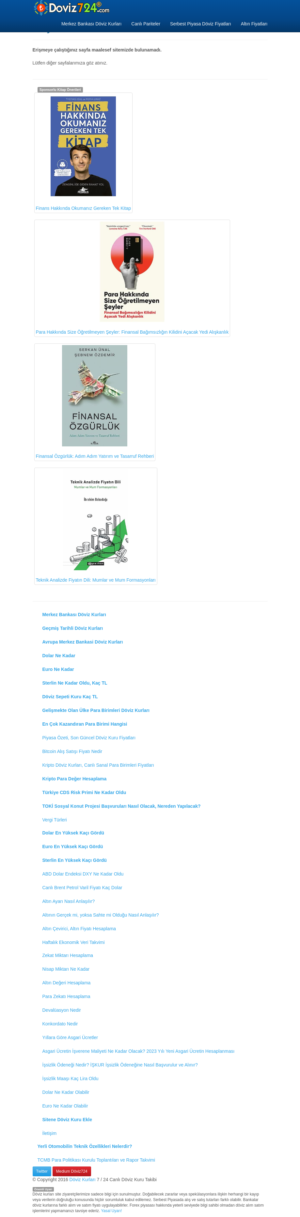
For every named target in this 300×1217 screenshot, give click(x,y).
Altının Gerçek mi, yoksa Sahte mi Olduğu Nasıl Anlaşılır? (100, 915)
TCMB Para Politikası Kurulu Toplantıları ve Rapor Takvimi (96, 1160)
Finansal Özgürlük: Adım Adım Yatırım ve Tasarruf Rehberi (95, 402)
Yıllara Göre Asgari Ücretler (70, 1037)
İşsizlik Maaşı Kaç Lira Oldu (70, 1078)
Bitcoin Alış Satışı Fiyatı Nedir (72, 751)
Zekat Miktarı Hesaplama (67, 955)
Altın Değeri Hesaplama (66, 982)
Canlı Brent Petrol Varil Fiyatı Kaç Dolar (82, 887)
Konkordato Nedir (60, 1023)
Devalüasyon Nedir (61, 1010)
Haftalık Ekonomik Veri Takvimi (73, 942)
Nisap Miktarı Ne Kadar (66, 969)
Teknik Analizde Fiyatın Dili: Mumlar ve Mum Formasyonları (96, 526)
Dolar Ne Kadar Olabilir (65, 1092)
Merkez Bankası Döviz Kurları (91, 23)
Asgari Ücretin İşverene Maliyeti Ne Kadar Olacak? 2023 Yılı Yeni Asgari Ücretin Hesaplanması (138, 1051)
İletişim (49, 1133)
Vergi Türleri (54, 819)
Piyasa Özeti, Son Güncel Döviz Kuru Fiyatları (89, 737)
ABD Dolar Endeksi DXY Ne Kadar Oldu (83, 874)
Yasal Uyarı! (111, 1211)
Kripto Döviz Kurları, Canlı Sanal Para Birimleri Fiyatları (98, 765)
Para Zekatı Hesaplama (66, 996)
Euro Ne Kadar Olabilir (65, 1105)
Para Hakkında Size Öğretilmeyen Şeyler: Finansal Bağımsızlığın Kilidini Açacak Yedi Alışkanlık (132, 278)
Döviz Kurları (83, 1179)
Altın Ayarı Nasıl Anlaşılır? (68, 901)
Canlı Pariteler (145, 23)
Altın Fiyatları (254, 23)
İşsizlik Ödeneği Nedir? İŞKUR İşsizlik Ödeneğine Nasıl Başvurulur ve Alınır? (120, 1064)
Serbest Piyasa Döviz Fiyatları (200, 23)
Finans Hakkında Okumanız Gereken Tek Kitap (83, 152)
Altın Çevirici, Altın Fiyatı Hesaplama (79, 928)
